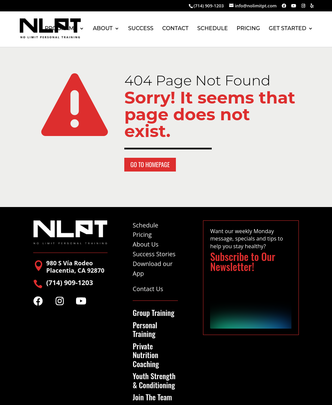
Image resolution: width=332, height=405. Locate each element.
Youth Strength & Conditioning (154, 380)
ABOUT (103, 28)
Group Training (153, 312)
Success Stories (154, 254)
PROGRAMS (61, 28)
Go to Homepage (150, 164)
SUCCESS (140, 28)
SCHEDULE (212, 28)
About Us (145, 244)
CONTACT (175, 28)
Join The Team (152, 397)
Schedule (145, 225)
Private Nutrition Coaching (146, 355)
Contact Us (148, 289)
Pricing (142, 234)
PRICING (248, 28)
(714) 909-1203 (209, 6)
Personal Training (145, 329)
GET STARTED (287, 28)
